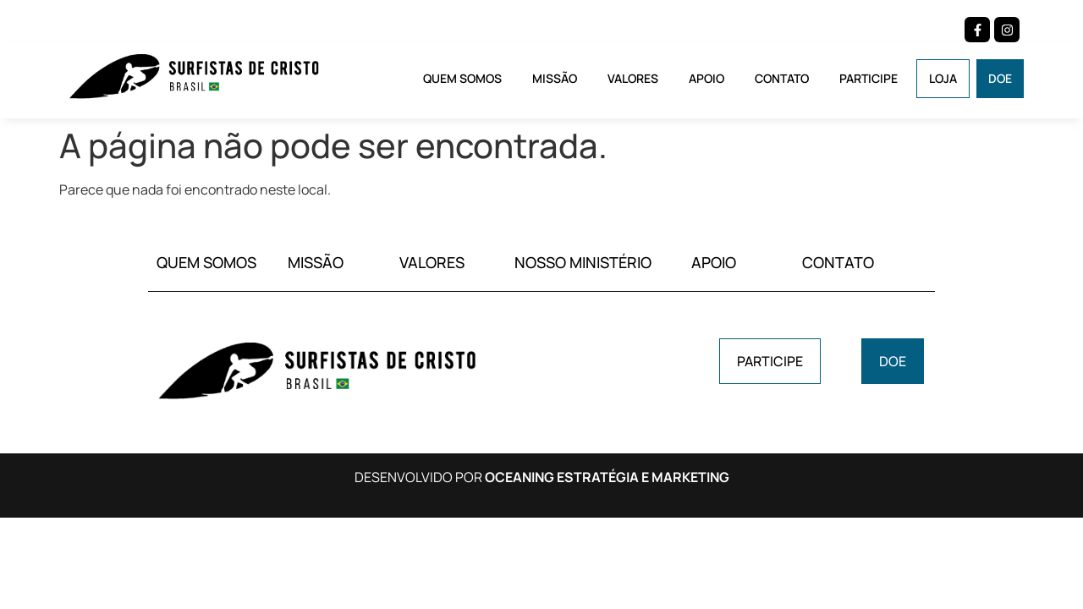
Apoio (706, 78)
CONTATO (838, 262)
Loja (943, 78)
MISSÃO (316, 262)
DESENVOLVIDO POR (542, 477)
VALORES (432, 262)
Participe (868, 78)
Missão (554, 78)
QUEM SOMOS (206, 262)
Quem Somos (462, 78)
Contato (782, 78)
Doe (1000, 78)
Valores (632, 78)
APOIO (713, 262)
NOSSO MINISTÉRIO (582, 262)
